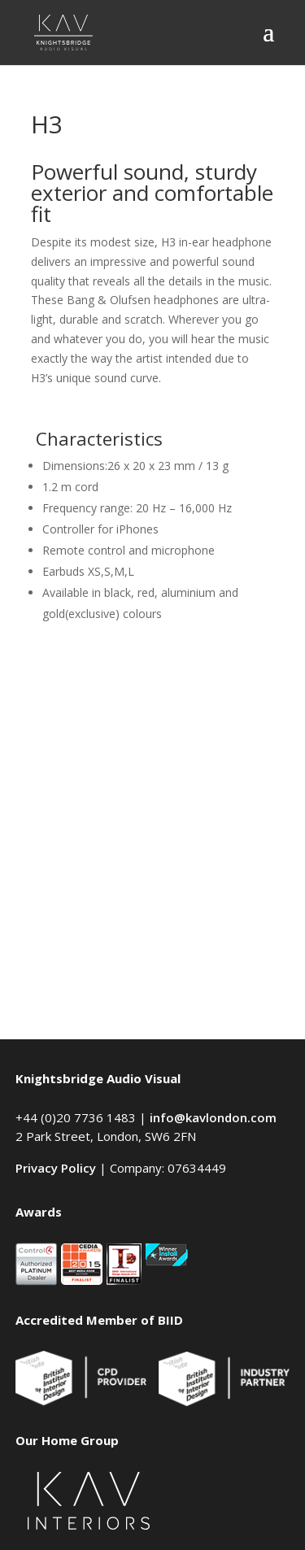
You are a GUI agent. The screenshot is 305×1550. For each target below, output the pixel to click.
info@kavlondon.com (213, 1117)
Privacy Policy (55, 1168)
